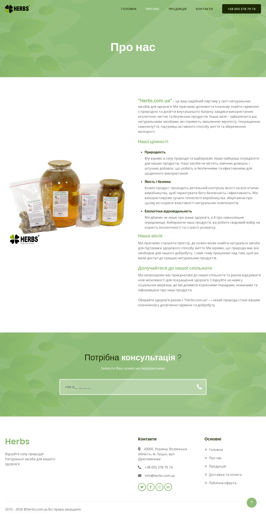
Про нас (215, 458)
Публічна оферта (222, 483)
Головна (216, 449)
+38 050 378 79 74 (241, 9)
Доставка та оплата (225, 474)
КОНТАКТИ (204, 9)
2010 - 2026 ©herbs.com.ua (26, 509)
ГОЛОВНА (129, 9)
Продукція (217, 466)
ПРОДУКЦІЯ (177, 9)
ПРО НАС (152, 9)
